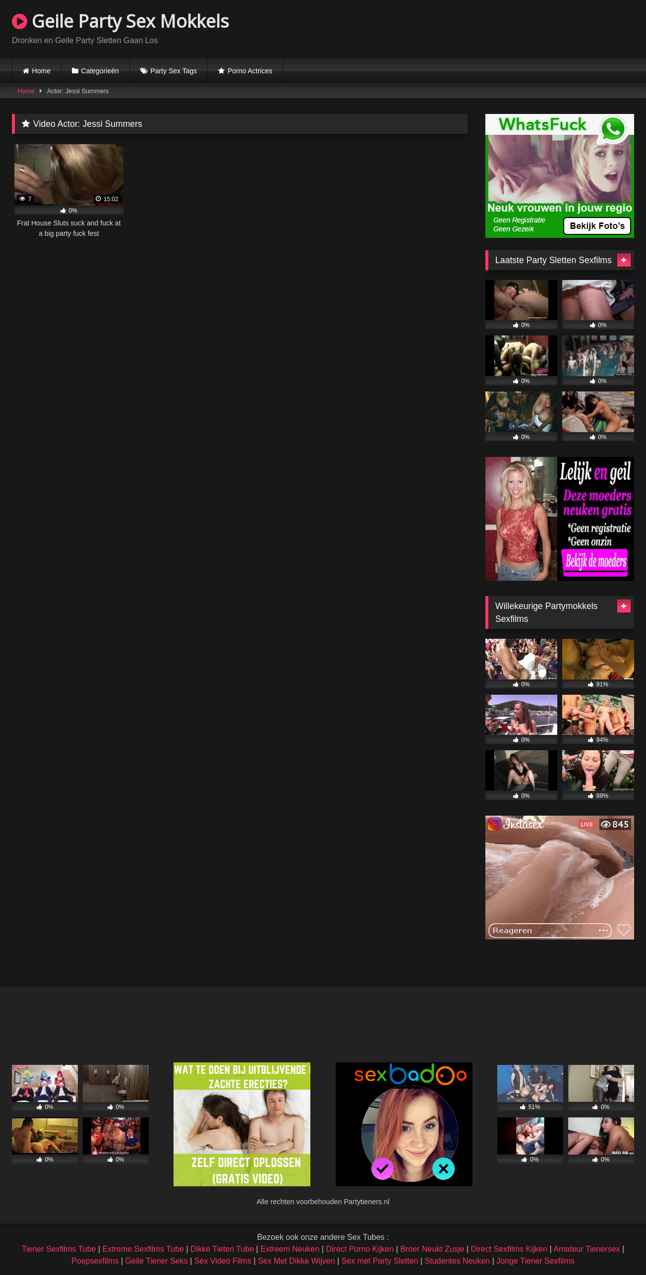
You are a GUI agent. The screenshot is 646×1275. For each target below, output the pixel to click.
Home (41, 71)
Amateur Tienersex (586, 1249)
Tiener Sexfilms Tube (59, 1249)
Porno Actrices (250, 71)
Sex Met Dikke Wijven (296, 1261)
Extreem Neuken (289, 1249)
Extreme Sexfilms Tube (143, 1249)
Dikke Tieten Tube (222, 1249)
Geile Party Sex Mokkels (120, 21)
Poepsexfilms (94, 1261)
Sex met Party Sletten (380, 1261)
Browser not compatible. (518, 28)
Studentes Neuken (457, 1261)
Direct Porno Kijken (360, 1249)
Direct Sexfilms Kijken (508, 1249)
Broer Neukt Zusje (432, 1249)
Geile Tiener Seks (156, 1261)
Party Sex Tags (173, 71)
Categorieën (100, 71)
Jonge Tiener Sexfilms (535, 1261)
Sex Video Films (222, 1261)
